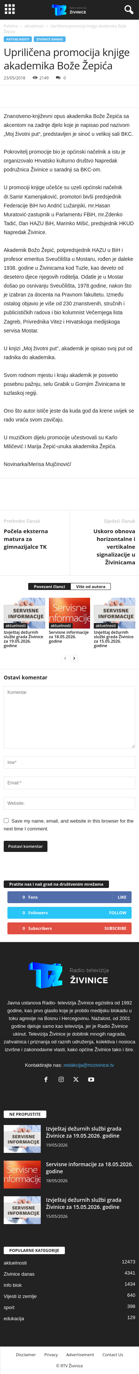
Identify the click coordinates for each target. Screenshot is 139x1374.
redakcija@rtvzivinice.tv (89, 1065)
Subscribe (115, 928)
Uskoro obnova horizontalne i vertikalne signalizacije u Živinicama (114, 546)
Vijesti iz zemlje (20, 1296)
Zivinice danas (49, 39)
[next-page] (74, 658)
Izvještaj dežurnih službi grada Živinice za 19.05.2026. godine (23, 638)
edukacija (14, 1318)
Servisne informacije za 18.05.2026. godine (69, 636)
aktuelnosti (34, 26)
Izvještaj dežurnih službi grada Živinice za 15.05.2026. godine (113, 638)
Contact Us (113, 1354)
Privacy (51, 1354)
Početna (11, 26)
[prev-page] (65, 658)
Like (122, 897)
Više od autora (90, 586)
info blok (12, 1285)
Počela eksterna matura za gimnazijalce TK (26, 538)
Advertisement (80, 1354)
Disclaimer (26, 1354)
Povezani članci (49, 586)
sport (9, 1307)
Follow (117, 912)
